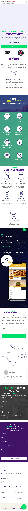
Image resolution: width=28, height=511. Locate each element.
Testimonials (4, 497)
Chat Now (14, 336)
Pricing (2, 492)
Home (2, 489)
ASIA (8, 465)
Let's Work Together (14, 42)
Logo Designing (18, 498)
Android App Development (18, 495)
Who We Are (4, 494)
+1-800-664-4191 (7, 478)
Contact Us (14, 46)
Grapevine (4, 397)
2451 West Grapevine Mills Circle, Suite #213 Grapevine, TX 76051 (12, 474)
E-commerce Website (20, 489)
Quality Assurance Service (21, 500)
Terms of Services (6, 508)
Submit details (14, 458)
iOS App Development (20, 492)
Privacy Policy (14, 508)
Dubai (10, 397)
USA (2, 465)
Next (24, 229)
